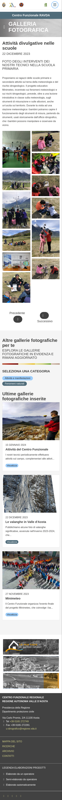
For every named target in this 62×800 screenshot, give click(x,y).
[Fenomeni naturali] (14, 384)
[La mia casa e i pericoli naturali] (31, 647)
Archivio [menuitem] (8, 751)
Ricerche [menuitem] (8, 746)
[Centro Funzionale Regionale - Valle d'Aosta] (12, 5)
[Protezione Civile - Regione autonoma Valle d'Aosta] (21, 4)
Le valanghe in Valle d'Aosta (25, 522)
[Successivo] (44, 317)
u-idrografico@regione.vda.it (21, 728)
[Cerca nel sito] (46, 5)
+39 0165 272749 (19, 721)
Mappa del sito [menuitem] (12, 741)
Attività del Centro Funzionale (26, 449)
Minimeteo (12, 598)
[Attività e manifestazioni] (17, 378)
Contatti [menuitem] (8, 756)
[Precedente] (17, 317)
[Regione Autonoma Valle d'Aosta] (3, 5)
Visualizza (12, 465)
